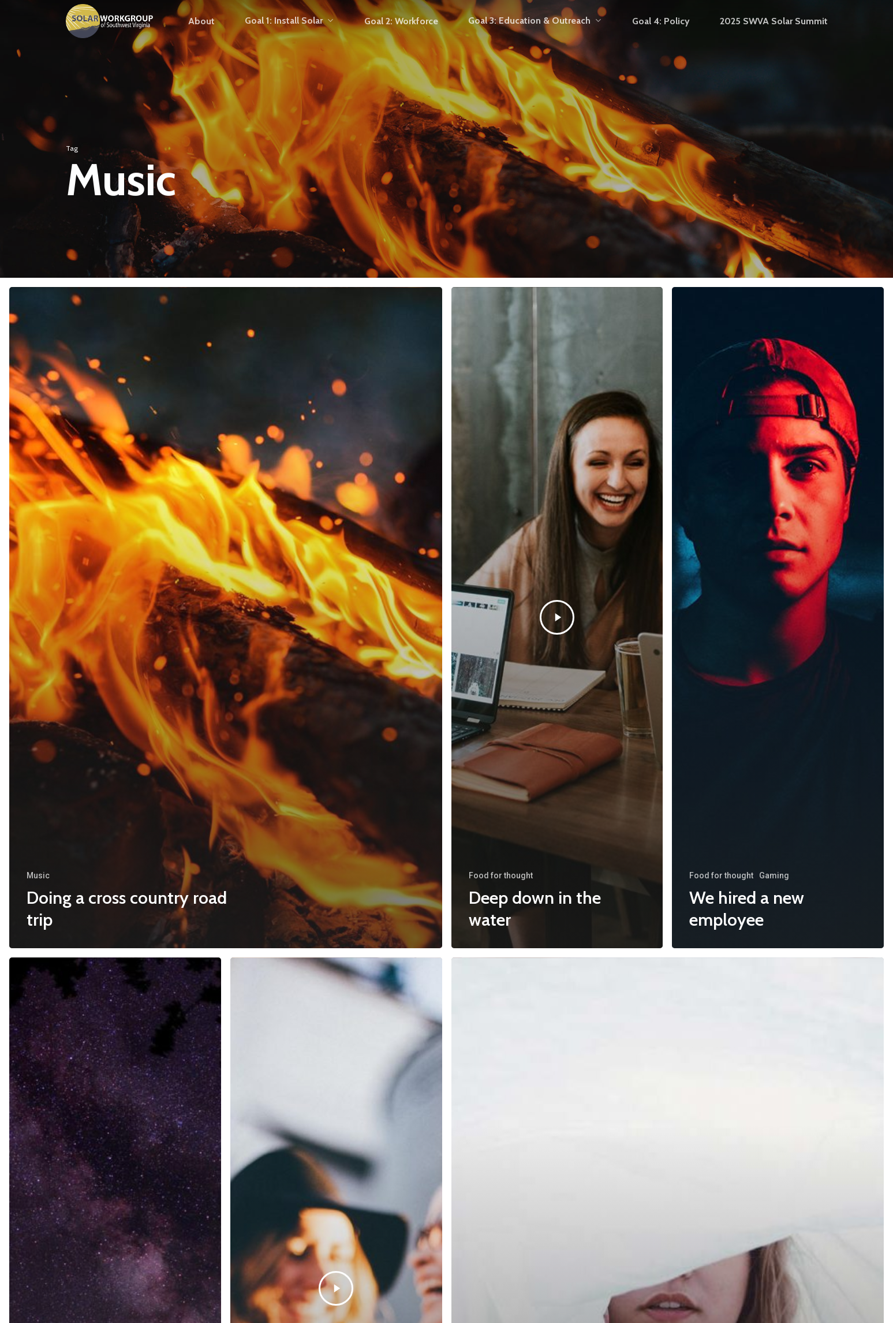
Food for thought (501, 875)
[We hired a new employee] (778, 618)
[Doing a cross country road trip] (225, 618)
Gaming (774, 875)
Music (38, 875)
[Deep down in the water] (557, 618)
